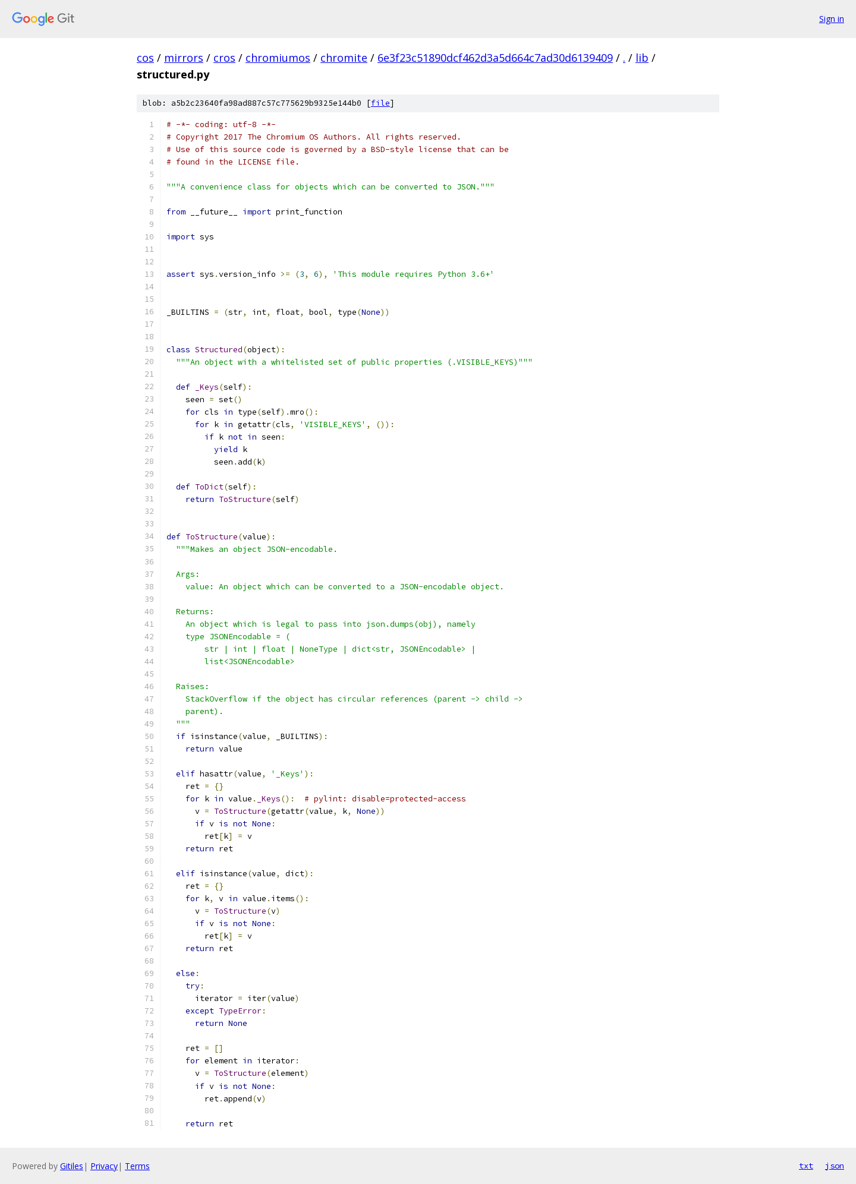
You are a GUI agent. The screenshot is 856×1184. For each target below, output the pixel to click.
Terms (137, 1166)
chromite (343, 57)
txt (806, 1165)
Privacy (104, 1166)
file (380, 103)
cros (224, 57)
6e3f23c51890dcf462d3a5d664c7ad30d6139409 (495, 57)
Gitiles (71, 1166)
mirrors (183, 57)
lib (642, 57)
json (834, 1165)
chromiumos (278, 57)
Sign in (831, 18)
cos (145, 57)
